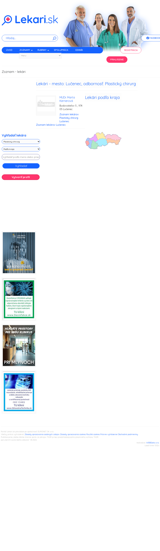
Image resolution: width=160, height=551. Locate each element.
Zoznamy (26, 50)
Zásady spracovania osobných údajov (42, 434)
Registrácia (131, 50)
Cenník (79, 50)
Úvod (9, 50)
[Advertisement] (26, 207)
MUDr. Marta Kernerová (67, 99)
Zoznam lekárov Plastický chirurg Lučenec (69, 118)
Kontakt (11, 56)
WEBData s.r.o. (152, 442)
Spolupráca (61, 50)
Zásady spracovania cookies (73, 434)
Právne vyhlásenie (108, 434)
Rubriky (43, 50)
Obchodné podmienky (128, 434)
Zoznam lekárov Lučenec (51, 124)
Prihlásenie (117, 59)
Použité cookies (93, 434)
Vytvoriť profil (21, 177)
